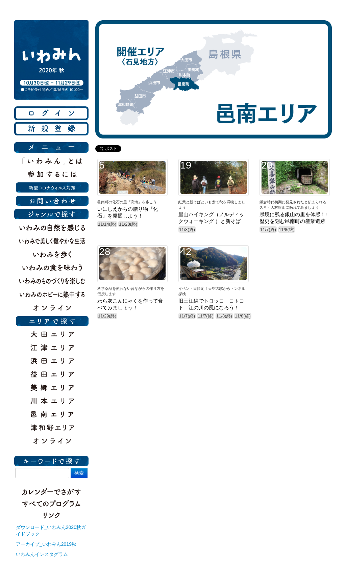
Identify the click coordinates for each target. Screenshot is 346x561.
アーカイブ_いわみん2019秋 (46, 544)
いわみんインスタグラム (42, 554)
